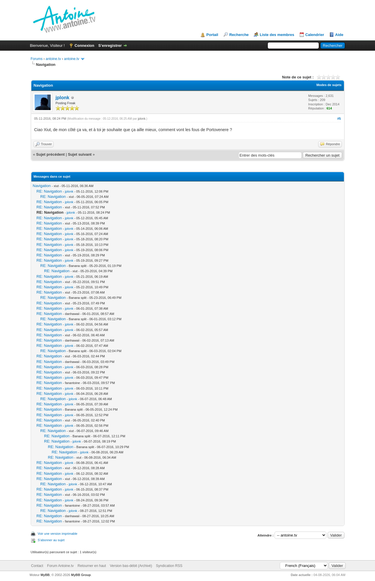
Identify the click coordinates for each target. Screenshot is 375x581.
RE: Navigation (49, 191)
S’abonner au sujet (51, 540)
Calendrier (314, 34)
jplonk (62, 97)
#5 (339, 118)
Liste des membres (277, 34)
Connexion (84, 45)
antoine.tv (53, 59)
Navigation (42, 186)
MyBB (45, 575)
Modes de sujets (329, 85)
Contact (37, 566)
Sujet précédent (50, 154)
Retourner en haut (92, 566)
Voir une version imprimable (58, 533)
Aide (339, 34)
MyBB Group (81, 575)
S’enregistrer (110, 45)
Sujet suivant (80, 154)
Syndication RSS (169, 566)
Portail (212, 34)
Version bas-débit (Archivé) (131, 566)
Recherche (238, 34)
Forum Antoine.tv (60, 566)
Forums (37, 59)
